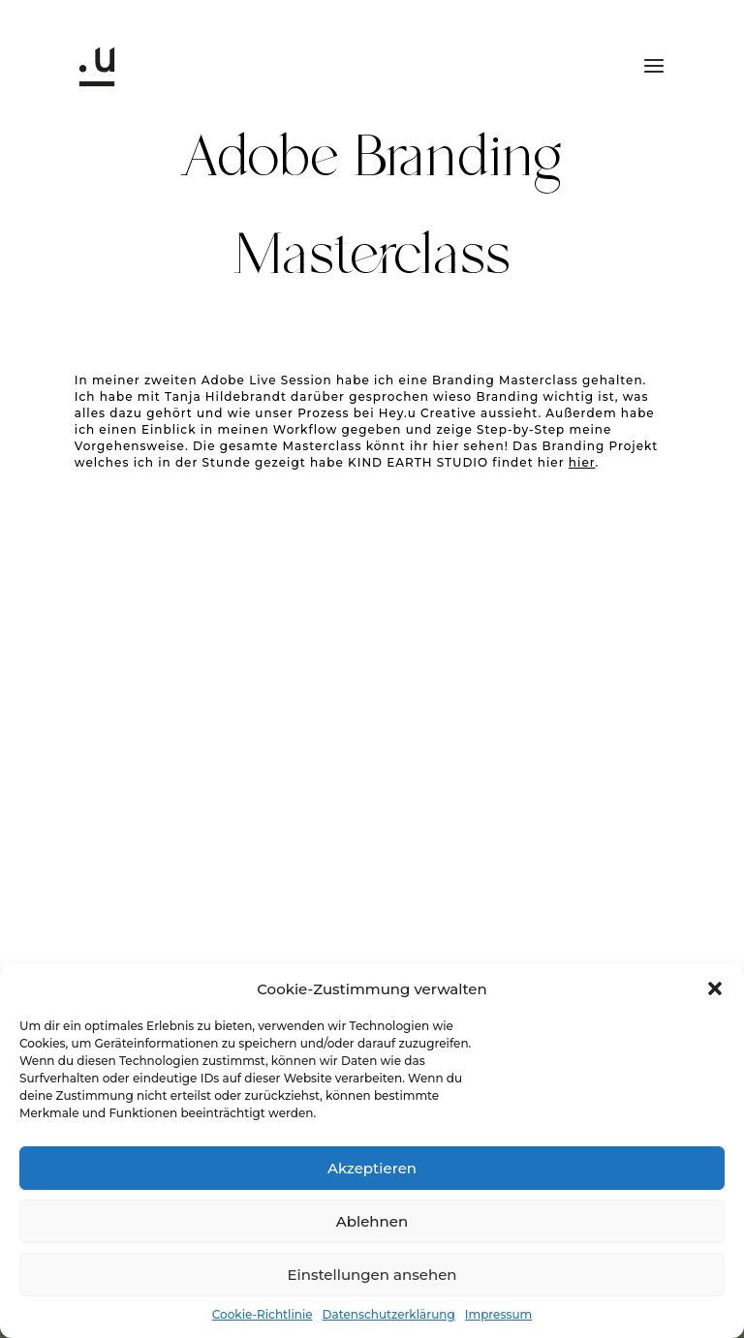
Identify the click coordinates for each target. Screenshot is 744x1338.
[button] (715, 988)
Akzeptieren (372, 1168)
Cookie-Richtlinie (262, 1314)
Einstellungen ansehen (371, 1274)
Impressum (499, 1314)
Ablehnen (372, 1221)
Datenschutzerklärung (389, 1314)
